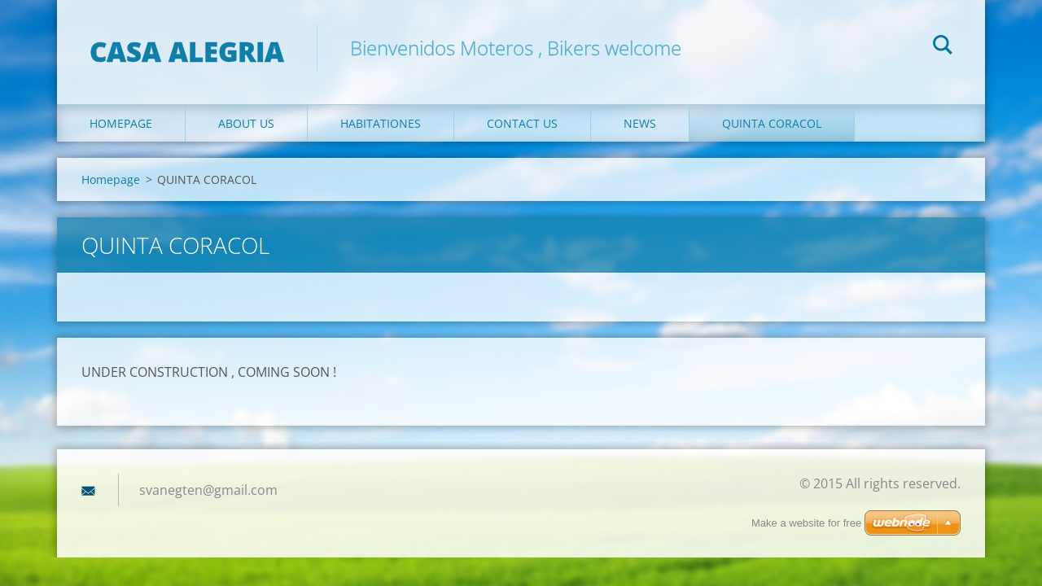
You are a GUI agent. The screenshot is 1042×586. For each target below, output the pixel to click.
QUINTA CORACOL (771, 123)
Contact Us (522, 123)
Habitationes (380, 123)
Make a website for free (806, 523)
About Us (246, 123)
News (640, 123)
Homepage (121, 123)
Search (942, 47)
